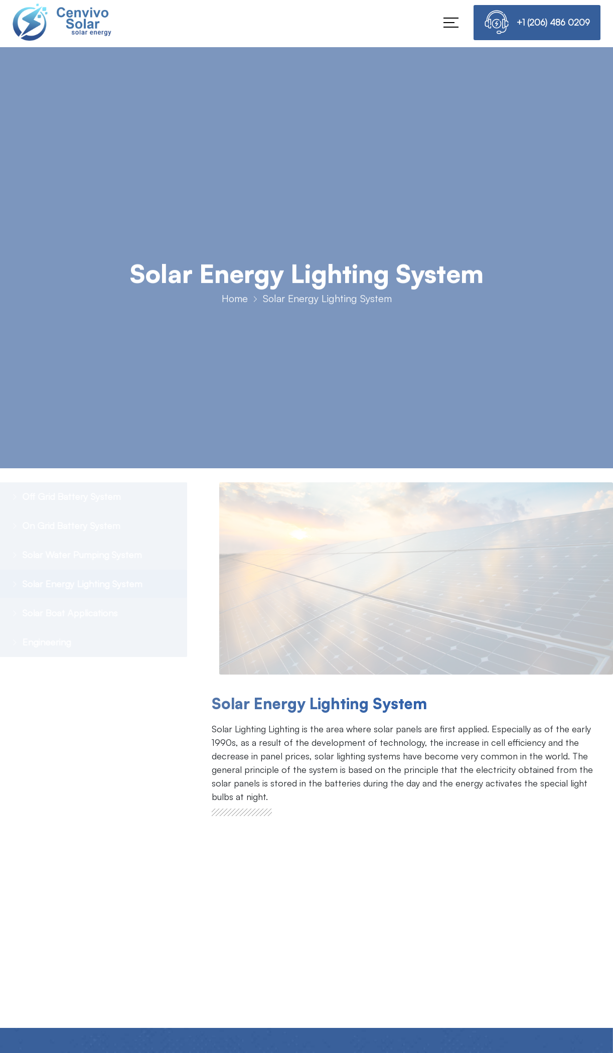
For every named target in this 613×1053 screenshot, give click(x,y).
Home (235, 303)
